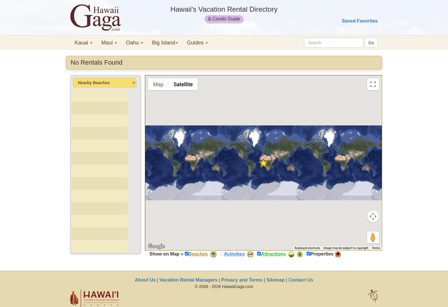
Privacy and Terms (242, 279)
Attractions (273, 253)
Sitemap (275, 279)
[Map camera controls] (373, 216)
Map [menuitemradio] (158, 84)
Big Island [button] (165, 43)
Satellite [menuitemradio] (183, 84)
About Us (145, 279)
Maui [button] (109, 43)
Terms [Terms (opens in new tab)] (376, 248)
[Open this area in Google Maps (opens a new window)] (156, 246)
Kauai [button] (84, 43)
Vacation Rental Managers (188, 279)
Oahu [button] (134, 43)
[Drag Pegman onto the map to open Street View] (373, 237)
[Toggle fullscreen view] (373, 84)
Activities (234, 253)
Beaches (198, 253)
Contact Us (300, 279)
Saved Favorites (360, 20)
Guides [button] (197, 43)
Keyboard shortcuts (307, 248)
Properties (322, 253)
